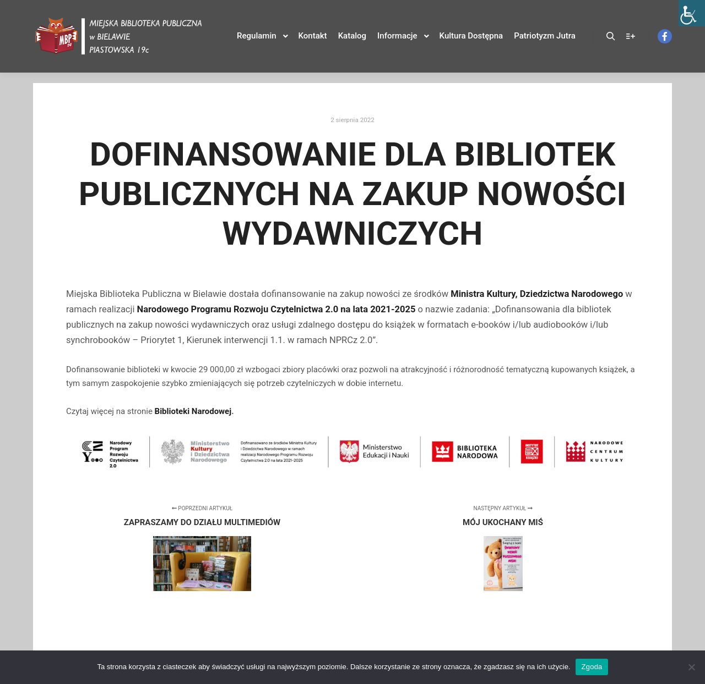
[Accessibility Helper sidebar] (692, 13)
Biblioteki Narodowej (193, 411)
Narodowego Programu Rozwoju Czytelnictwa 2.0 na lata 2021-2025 (276, 309)
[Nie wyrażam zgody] (691, 666)
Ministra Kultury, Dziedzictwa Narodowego (537, 294)
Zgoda (591, 667)
